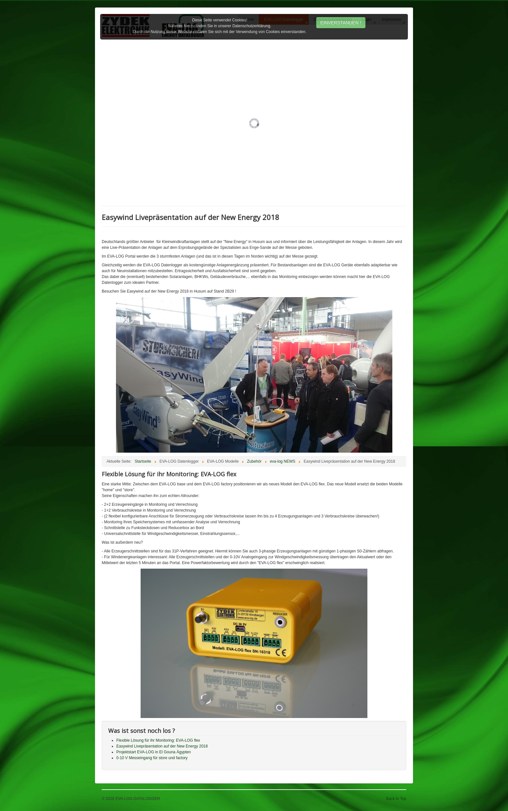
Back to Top (396, 798)
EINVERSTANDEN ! (340, 22)
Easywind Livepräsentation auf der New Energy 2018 (162, 746)
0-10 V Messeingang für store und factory (152, 758)
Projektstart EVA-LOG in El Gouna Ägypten (153, 752)
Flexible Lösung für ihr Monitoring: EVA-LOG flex (158, 740)
